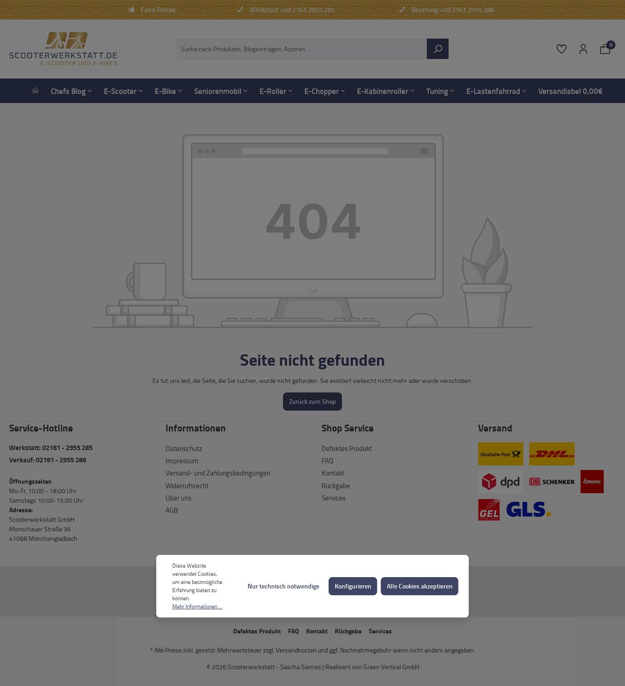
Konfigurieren (353, 586)
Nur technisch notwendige (283, 586)
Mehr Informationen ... (197, 606)
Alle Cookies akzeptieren (420, 586)
